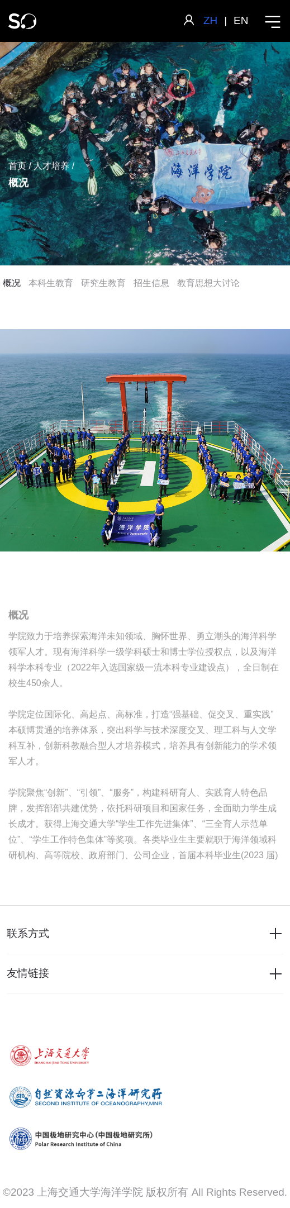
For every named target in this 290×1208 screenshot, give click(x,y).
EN (241, 20)
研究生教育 (103, 283)
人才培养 (51, 166)
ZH (210, 20)
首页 (17, 166)
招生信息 (151, 283)
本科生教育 (50, 283)
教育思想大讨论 (208, 283)
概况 (12, 283)
